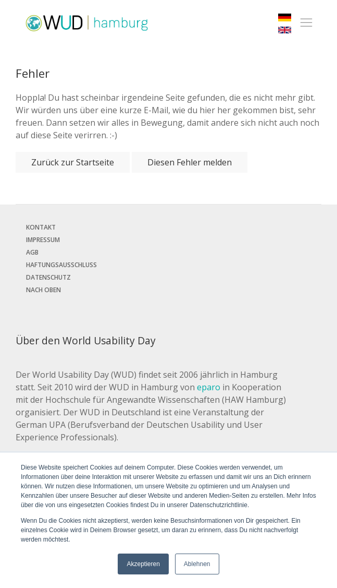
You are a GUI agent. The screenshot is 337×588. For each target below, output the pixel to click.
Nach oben (43, 289)
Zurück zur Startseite (72, 162)
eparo (208, 387)
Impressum (43, 239)
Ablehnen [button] (197, 564)
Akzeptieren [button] (143, 564)
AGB (32, 252)
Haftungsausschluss (61, 264)
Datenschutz (48, 277)
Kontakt (41, 227)
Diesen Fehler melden (189, 162)
